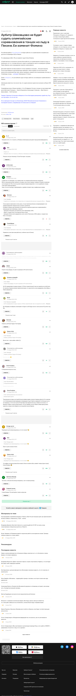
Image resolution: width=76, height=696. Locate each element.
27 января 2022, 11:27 (11, 215)
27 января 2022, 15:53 (12, 318)
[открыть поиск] (62, 2)
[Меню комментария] (50, 155)
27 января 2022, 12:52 (12, 368)
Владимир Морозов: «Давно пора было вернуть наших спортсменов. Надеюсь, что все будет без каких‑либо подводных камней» (25, 581)
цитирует (16, 74)
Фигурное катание (8, 26)
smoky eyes (9, 183)
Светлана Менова (11, 495)
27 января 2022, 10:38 (11, 197)
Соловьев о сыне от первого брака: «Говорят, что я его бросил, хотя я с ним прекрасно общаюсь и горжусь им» (63, 46)
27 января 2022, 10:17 (12, 458)
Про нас (4, 690)
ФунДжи (8, 195)
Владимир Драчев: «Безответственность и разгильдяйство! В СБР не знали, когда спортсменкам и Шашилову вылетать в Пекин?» (23, 544)
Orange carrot (10, 444)
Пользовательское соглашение (46, 690)
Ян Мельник (11, 131)
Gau (8, 166)
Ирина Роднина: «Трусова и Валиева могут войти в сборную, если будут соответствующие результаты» (25, 628)
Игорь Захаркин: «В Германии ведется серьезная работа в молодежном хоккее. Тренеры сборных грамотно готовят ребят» (24, 553)
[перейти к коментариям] (41, 31)
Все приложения (27, 678)
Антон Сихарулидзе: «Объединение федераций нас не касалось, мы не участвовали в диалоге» (24, 637)
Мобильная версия (38, 683)
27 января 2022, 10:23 (11, 185)
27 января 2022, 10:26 (12, 410)
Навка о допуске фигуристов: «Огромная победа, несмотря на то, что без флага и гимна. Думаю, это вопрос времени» (24, 572)
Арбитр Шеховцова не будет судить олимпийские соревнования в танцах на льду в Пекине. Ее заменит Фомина (39, 26)
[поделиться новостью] (49, 31)
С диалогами (46, 144)
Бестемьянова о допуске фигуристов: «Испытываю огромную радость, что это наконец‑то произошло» (25, 589)
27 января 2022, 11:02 (12, 297)
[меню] (13, 2)
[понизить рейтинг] (49, 161)
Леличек (8, 338)
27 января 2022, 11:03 (11, 508)
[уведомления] (65, 2)
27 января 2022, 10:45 (11, 286)
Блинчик (9, 213)
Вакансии (15, 690)
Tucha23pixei (10, 242)
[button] (50, 155)
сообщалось (8, 77)
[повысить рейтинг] (43, 161)
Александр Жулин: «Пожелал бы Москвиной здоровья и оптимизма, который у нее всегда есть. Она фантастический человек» (25, 605)
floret (8, 316)
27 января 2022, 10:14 (12, 351)
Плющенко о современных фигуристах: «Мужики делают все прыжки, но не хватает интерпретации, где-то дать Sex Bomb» (63, 128)
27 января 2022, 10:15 (11, 156)
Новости (14, 26)
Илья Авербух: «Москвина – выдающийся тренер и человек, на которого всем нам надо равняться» (24, 598)
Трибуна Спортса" (28, 690)
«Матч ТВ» (8, 133)
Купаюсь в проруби (12, 296)
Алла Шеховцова (16, 52)
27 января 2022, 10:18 (12, 168)
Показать (48, 219)
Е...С (7, 154)
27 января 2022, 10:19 (12, 397)
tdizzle (8, 284)
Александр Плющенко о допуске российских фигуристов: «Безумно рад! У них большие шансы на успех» (63, 103)
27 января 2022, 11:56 (12, 243)
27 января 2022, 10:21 (11, 272)
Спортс (2, 26)
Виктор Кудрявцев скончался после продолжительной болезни (18, 612)
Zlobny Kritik (10, 350)
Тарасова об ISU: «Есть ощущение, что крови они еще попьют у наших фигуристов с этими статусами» (63, 69)
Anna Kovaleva (10, 384)
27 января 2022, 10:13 (11, 340)
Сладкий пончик (10, 507)
